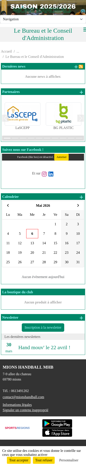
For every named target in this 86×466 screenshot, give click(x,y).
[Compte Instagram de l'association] (44, 173)
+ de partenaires (81, 92)
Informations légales (17, 405)
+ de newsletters (81, 317)
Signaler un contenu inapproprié (25, 410)
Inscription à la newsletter (43, 327)
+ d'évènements (81, 197)
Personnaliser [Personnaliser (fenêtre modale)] (68, 460)
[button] (5, 118)
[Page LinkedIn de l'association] (51, 173)
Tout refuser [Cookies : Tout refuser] (43, 460)
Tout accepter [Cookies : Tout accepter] (18, 460)
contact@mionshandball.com (23, 397)
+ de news (76, 66)
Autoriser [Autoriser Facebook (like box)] (61, 157)
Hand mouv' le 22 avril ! (44, 347)
